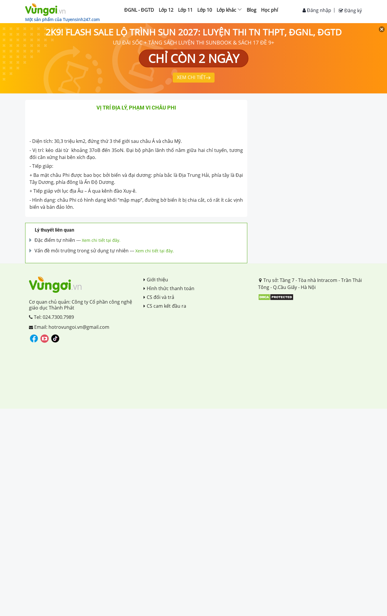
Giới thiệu (156, 279)
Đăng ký (350, 10)
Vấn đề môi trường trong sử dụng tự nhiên (81, 250)
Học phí (269, 10)
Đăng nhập (317, 10)
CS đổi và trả (159, 297)
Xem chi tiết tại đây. (101, 240)
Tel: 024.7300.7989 (51, 317)
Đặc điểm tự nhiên (54, 240)
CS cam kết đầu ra (165, 306)
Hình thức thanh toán (169, 288)
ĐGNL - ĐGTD (139, 10)
